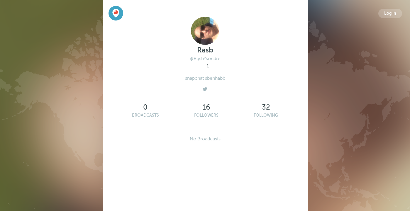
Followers (206, 115)
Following (266, 115)
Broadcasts (145, 115)
